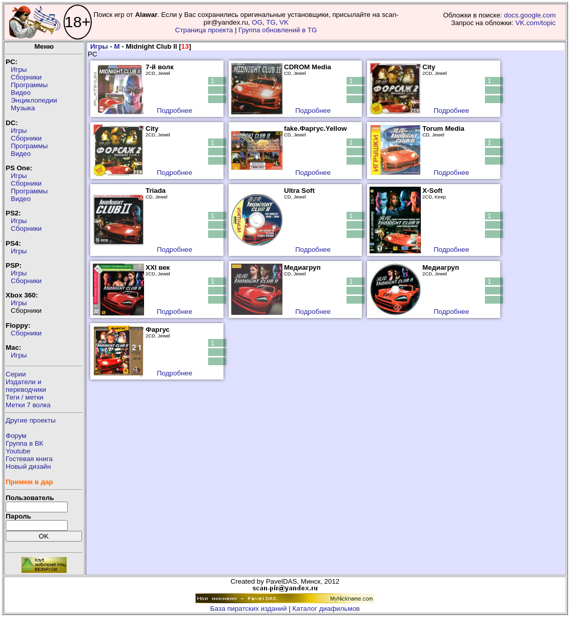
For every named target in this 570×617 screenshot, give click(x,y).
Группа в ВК (24, 443)
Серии (16, 374)
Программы (29, 85)
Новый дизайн (28, 466)
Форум (16, 436)
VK (284, 22)
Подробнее (174, 110)
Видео (21, 92)
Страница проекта (204, 30)
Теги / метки (25, 397)
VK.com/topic (535, 23)
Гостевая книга (29, 459)
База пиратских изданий (248, 608)
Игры (19, 69)
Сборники (26, 77)
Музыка (23, 108)
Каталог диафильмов (326, 608)
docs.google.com (530, 15)
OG (257, 22)
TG (271, 22)
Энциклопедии (34, 100)
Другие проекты (31, 420)
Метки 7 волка (28, 405)
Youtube (18, 451)
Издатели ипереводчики (26, 385)
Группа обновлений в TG (277, 30)
